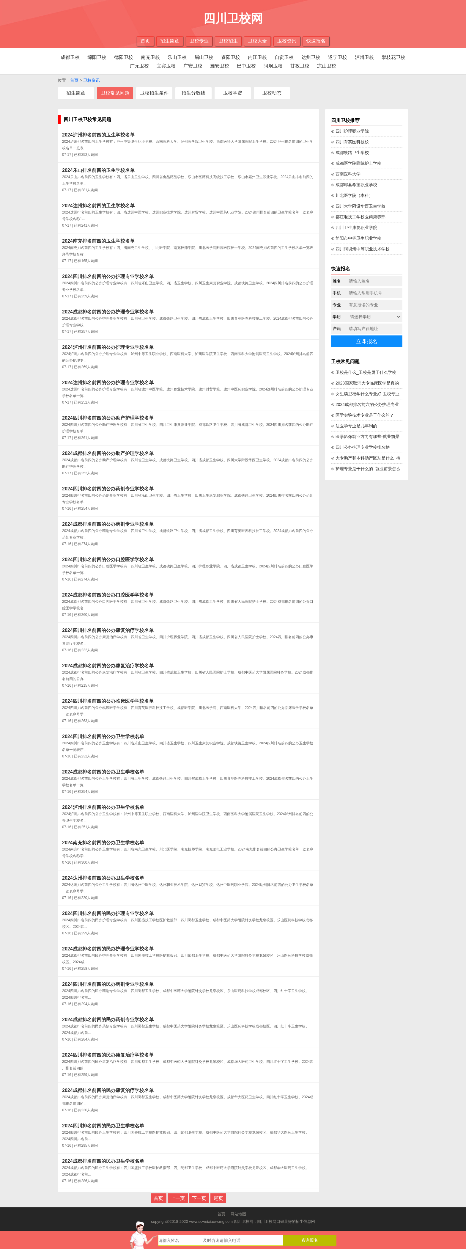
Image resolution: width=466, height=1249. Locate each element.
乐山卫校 (177, 57)
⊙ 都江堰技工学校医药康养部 (358, 216)
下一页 (199, 1198)
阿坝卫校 (273, 65)
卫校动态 (271, 92)
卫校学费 (232, 92)
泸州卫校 (364, 57)
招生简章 (169, 40)
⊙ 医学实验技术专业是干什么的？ (362, 415)
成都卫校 (70, 57)
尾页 (218, 1198)
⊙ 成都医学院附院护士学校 (356, 163)
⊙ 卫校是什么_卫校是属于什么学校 (363, 372)
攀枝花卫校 (393, 57)
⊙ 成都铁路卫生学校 (350, 152)
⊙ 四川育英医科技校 (350, 141)
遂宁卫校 (337, 57)
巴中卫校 (246, 65)
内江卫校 (257, 57)
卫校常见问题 (115, 92)
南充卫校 (150, 57)
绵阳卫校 (96, 57)
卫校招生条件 (154, 92)
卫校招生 (228, 40)
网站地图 (238, 1214)
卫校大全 (257, 40)
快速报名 (315, 40)
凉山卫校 (326, 65)
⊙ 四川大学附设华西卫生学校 (358, 206)
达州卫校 (310, 57)
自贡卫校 (284, 57)
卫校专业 (199, 40)
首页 (145, 40)
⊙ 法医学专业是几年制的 (354, 425)
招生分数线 (193, 92)
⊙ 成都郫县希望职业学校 (354, 184)
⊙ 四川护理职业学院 (350, 131)
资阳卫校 (230, 57)
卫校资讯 (286, 40)
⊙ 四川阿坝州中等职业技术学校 (360, 249)
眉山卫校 (203, 57)
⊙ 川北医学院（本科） (352, 195)
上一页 (178, 1198)
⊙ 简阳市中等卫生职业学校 (356, 238)
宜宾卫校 (166, 65)
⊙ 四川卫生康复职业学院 (354, 227)
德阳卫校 (123, 57)
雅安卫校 (219, 65)
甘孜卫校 (299, 65)
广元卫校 (139, 65)
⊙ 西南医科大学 (345, 174)
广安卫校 (192, 65)
